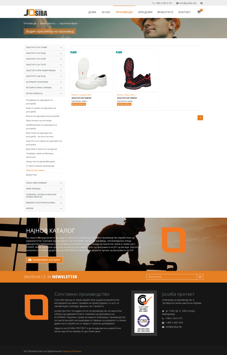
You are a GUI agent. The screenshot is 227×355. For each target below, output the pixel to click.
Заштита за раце (44, 53)
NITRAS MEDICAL (47, 23)
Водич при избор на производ (50, 31)
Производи (124, 12)
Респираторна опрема (44, 87)
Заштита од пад (44, 76)
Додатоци (31, 174)
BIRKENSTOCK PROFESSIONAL (44, 202)
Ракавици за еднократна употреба (39, 102)
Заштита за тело (44, 64)
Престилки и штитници (39, 120)
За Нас (106, 12)
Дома (92, 12)
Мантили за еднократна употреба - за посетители (39, 134)
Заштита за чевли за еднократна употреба (44, 142)
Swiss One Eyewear (44, 183)
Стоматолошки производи (40, 165)
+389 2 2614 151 (162, 3)
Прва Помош (44, 188)
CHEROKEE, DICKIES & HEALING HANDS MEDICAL (44, 196)
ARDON (44, 208)
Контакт (184, 12)
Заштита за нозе (44, 58)
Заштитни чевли (68, 23)
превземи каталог (44, 260)
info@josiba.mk (186, 3)
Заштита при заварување (44, 70)
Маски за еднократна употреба (42, 116)
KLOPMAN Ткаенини (44, 82)
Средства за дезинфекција (40, 161)
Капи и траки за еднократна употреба (41, 110)
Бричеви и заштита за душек (41, 149)
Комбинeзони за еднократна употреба (41, 126)
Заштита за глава (44, 47)
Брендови (145, 12)
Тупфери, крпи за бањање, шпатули (40, 155)
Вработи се (165, 12)
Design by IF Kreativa (72, 351)
